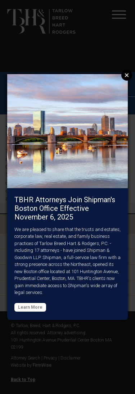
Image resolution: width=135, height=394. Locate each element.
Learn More (30, 307)
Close (126, 75)
